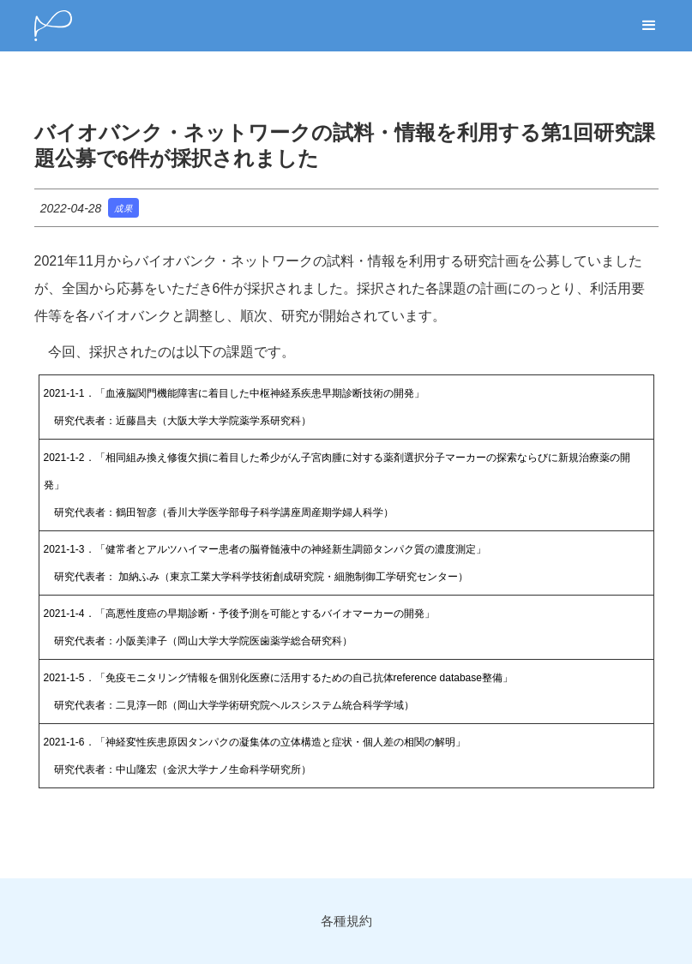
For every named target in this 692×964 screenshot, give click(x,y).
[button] (649, 25)
